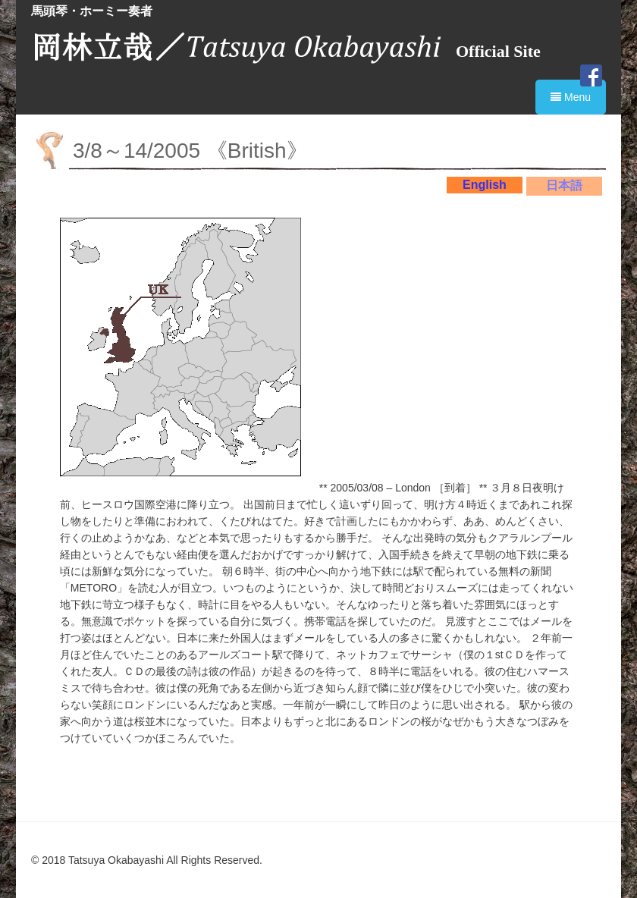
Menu (571, 97)
